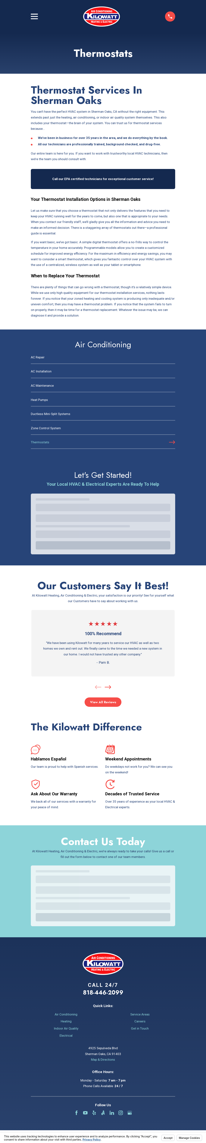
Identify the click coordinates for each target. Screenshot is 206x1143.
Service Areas (140, 1014)
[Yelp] (94, 1113)
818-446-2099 (103, 992)
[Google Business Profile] (129, 1113)
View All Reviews (103, 702)
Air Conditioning (66, 1014)
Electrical (66, 1035)
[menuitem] (103, 359)
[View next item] (108, 687)
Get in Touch (140, 1028)
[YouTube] (85, 1113)
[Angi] (103, 1113)
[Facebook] (76, 1113)
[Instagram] (120, 1113)
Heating (66, 1021)
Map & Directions (103, 1059)
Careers (139, 1021)
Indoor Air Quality (66, 1028)
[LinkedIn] (112, 1113)
